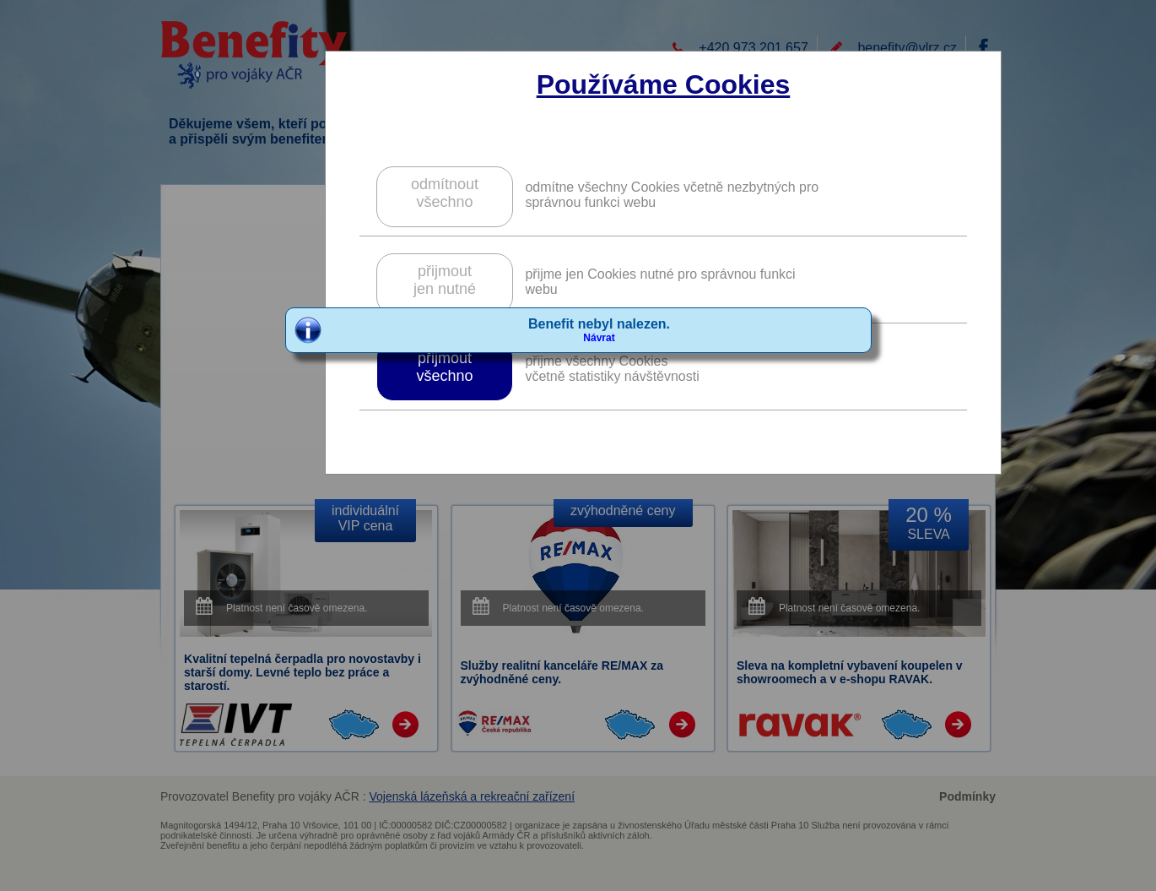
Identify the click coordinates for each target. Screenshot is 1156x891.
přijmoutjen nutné (444, 280)
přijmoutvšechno (444, 367)
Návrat (598, 338)
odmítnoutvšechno (444, 193)
